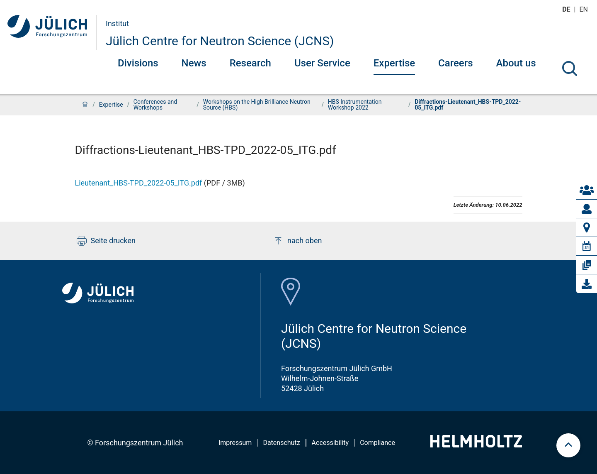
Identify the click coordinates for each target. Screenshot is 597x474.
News (194, 63)
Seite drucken (106, 241)
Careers (455, 63)
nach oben (297, 241)
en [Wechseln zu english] (585, 9)
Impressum (235, 443)
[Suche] (569, 68)
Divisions (138, 63)
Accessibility (330, 443)
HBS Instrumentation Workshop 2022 (355, 104)
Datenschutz (281, 443)
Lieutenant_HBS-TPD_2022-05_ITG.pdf (138, 182)
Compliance (377, 443)
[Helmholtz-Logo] (476, 444)
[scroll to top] (568, 445)
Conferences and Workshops (155, 104)
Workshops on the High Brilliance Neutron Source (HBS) (257, 104)
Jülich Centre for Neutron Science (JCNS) (220, 41)
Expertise (394, 63)
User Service (322, 63)
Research (250, 63)
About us (516, 63)
